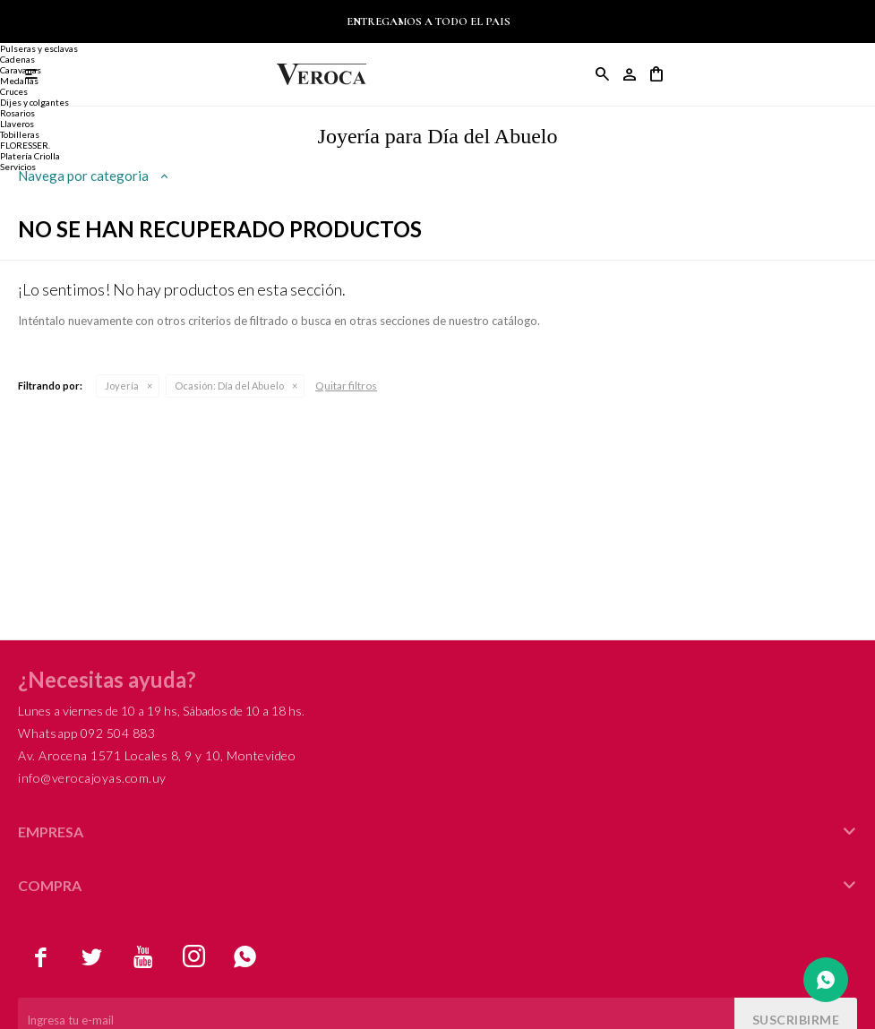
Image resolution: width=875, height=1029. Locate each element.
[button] (602, 74)
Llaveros (17, 123)
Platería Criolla (30, 155)
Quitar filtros (346, 385)
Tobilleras (19, 134)
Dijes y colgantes (34, 102)
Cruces (14, 91)
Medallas (19, 80)
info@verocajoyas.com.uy (92, 777)
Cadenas (17, 59)
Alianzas (17, 37)
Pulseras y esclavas (39, 48)
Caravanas (20, 69)
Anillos (14, 16)
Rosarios (17, 112)
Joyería (122, 385)
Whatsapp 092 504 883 (86, 733)
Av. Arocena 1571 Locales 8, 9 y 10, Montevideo (157, 755)
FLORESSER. (25, 145)
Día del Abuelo (229, 385)
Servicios (18, 166)
